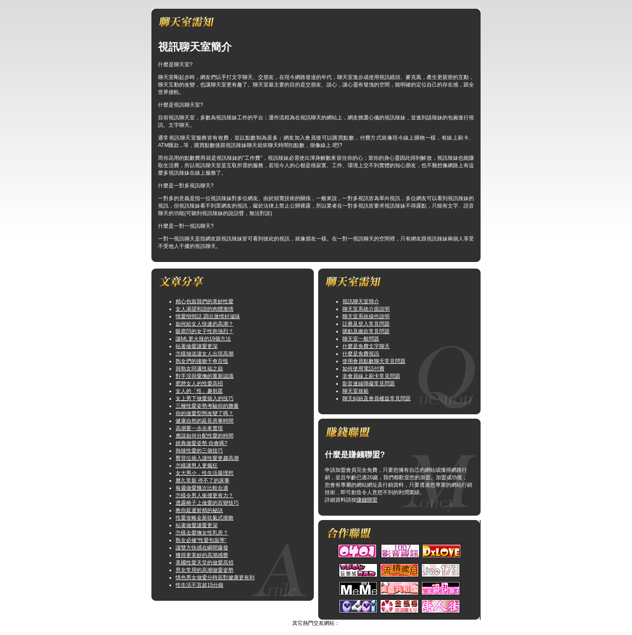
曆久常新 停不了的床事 (203, 480)
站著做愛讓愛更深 (197, 346)
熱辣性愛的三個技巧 (199, 451)
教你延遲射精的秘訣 (199, 510)
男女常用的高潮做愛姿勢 (204, 570)
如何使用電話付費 (363, 369)
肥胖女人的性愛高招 (199, 383)
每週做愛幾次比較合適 (202, 488)
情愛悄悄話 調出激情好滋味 (208, 316)
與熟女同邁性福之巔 (199, 369)
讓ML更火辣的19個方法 (203, 339)
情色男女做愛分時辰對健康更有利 (215, 577)
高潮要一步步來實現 (199, 428)
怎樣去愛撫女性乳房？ (202, 533)
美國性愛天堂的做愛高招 (204, 563)
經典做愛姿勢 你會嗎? (201, 443)
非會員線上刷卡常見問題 (371, 376)
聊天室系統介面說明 (366, 309)
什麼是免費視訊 (360, 354)
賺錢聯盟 (366, 500)
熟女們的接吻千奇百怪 (202, 361)
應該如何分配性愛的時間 (204, 436)
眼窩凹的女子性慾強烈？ (204, 331)
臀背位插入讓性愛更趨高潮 (207, 458)
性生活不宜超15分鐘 (199, 585)
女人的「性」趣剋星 (199, 391)
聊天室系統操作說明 (366, 316)
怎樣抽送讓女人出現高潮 (204, 354)
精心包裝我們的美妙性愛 (204, 301)
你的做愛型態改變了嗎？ (204, 413)
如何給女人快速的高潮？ (204, 324)
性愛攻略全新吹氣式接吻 (204, 518)
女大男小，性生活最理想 (204, 473)
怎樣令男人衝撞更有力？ (204, 495)
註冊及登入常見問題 (366, 324)
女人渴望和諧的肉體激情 (204, 309)
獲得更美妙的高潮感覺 (202, 555)
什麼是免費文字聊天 (366, 346)
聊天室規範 (355, 391)
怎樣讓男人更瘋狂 (197, 466)
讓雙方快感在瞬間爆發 (202, 548)
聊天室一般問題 (360, 339)
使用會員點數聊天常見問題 (374, 361)
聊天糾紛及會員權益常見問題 (376, 398)
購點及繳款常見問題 (366, 331)
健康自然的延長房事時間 (204, 421)
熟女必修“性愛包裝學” (201, 540)
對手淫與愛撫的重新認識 (204, 376)
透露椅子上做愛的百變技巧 (207, 503)
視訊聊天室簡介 (360, 301)
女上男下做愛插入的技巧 (204, 398)
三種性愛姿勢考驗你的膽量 (207, 406)
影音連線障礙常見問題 (368, 383)
